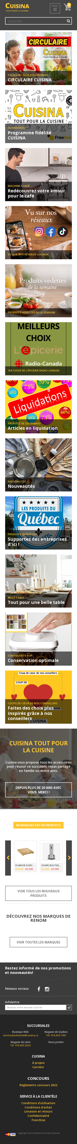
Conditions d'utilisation (38, 1103)
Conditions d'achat (38, 1107)
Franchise (38, 1120)
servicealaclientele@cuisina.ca (20, 1035)
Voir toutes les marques (38, 942)
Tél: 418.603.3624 (20, 1043)
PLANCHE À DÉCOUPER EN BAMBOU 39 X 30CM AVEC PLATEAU (25, 865)
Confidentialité (38, 1116)
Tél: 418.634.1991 (56, 1033)
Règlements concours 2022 (38, 1085)
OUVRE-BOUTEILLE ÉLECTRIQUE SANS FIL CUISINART (51, 865)
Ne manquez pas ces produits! (38, 825)
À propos (38, 1063)
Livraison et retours (38, 1111)
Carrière (38, 1067)
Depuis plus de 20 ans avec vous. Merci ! (38, 789)
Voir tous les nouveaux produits (38, 893)
